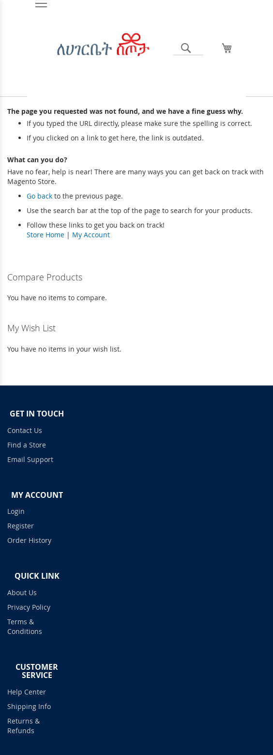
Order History (29, 540)
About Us (22, 592)
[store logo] (102, 51)
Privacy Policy (28, 607)
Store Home (45, 234)
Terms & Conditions (24, 626)
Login (16, 511)
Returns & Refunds (23, 725)
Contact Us (24, 430)
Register (20, 525)
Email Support (30, 459)
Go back (39, 195)
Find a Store (26, 444)
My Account (91, 234)
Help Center (26, 691)
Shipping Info (29, 706)
